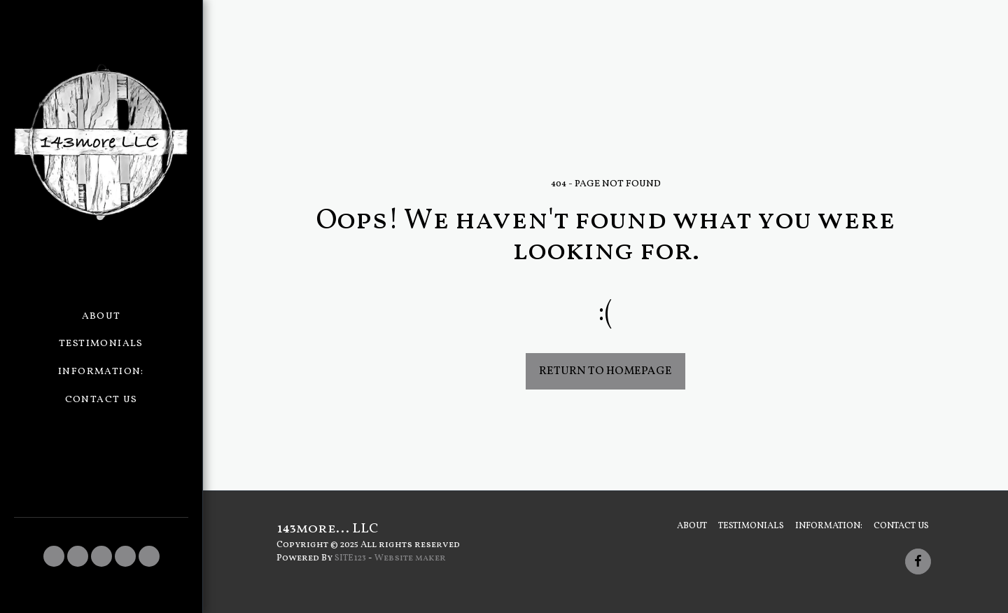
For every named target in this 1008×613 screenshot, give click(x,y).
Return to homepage (605, 371)
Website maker (410, 558)
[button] (53, 556)
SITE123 (350, 558)
